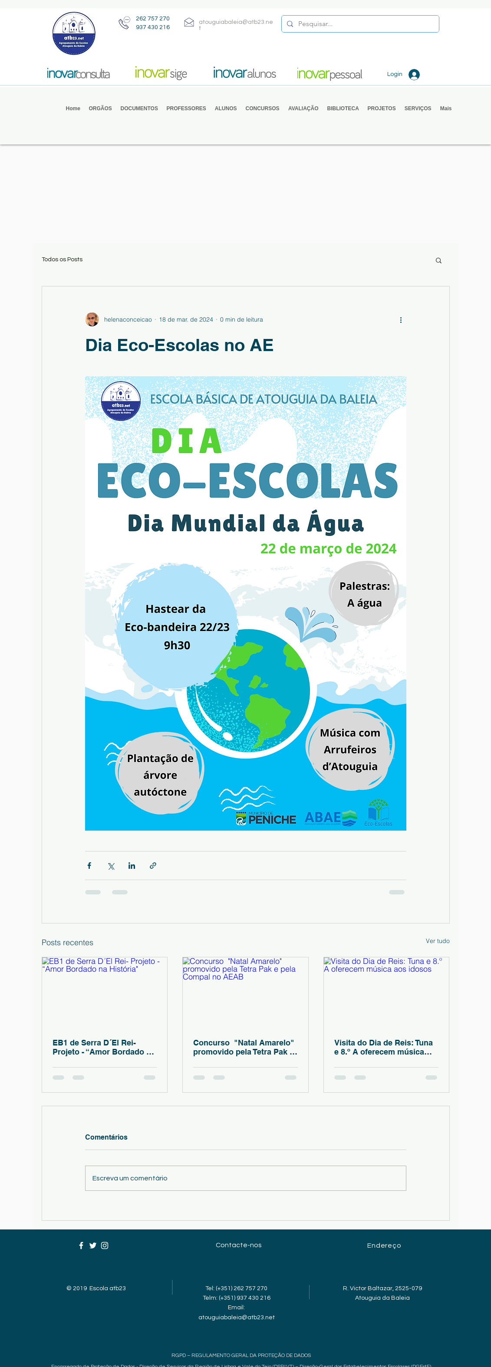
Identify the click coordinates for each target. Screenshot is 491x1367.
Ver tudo (438, 941)
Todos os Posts (62, 259)
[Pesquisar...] (359, 24)
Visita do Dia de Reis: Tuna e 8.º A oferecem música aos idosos (383, 1047)
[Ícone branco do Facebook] (81, 1245)
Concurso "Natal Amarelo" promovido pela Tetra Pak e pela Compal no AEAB (243, 1047)
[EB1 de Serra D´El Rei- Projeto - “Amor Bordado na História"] (105, 992)
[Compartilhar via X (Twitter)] (110, 865)
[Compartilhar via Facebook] (89, 865)
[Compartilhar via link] (153, 865)
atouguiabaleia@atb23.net (236, 1317)
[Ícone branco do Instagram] (104, 1245)
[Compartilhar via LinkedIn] (132, 865)
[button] (100, 109)
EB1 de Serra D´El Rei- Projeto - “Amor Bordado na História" (104, 1047)
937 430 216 (153, 27)
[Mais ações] (401, 319)
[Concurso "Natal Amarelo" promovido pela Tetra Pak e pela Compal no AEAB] (245, 992)
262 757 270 (153, 19)
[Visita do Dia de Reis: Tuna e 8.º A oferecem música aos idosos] (386, 992)
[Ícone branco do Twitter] (93, 1245)
